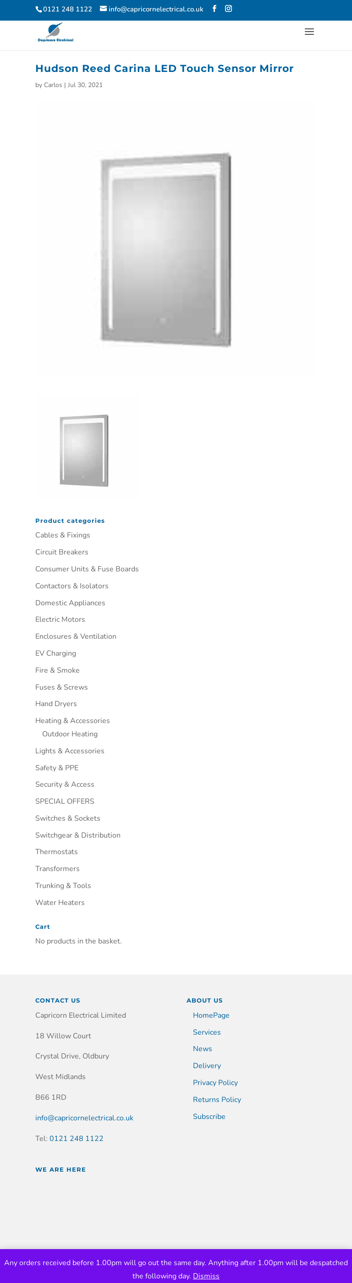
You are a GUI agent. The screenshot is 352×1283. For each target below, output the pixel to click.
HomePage (211, 1015)
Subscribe (209, 1117)
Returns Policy (217, 1100)
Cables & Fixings (62, 535)
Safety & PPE (56, 768)
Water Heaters (60, 903)
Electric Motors (60, 619)
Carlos (53, 85)
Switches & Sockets (67, 818)
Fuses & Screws (61, 687)
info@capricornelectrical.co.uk (84, 1118)
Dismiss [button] (206, 1276)
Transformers (57, 869)
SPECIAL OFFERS (64, 801)
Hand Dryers (56, 704)
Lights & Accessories (69, 751)
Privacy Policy (215, 1083)
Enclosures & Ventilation (75, 636)
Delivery (207, 1066)
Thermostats (56, 852)
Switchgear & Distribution (78, 835)
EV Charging (55, 653)
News (202, 1049)
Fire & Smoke (57, 670)
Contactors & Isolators (72, 586)
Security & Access (64, 784)
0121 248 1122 (77, 1139)
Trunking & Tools (63, 886)
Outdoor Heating (70, 734)
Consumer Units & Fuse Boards (87, 569)
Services (207, 1032)
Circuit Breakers (61, 552)
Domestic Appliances (70, 603)
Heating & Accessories (72, 721)
